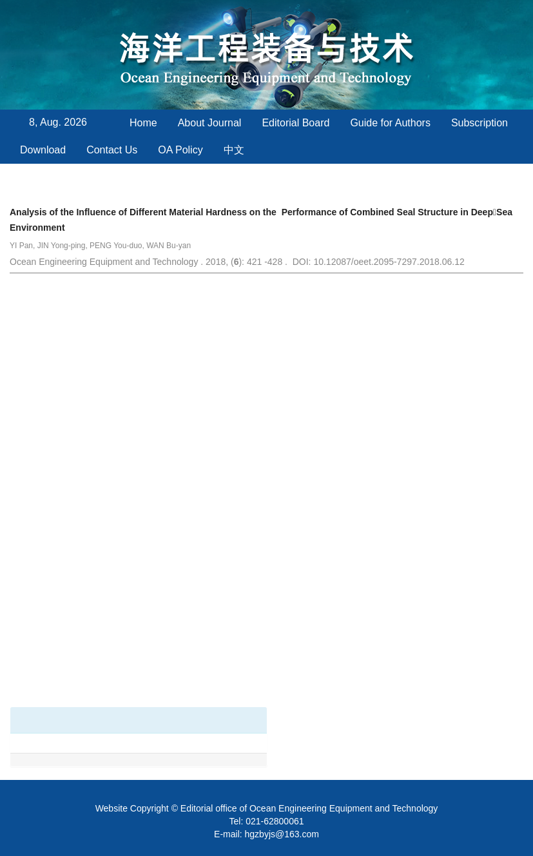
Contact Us (111, 149)
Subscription (479, 122)
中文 (234, 149)
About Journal (210, 122)
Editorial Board (295, 122)
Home (143, 122)
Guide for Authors (390, 122)
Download (43, 149)
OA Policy (180, 149)
